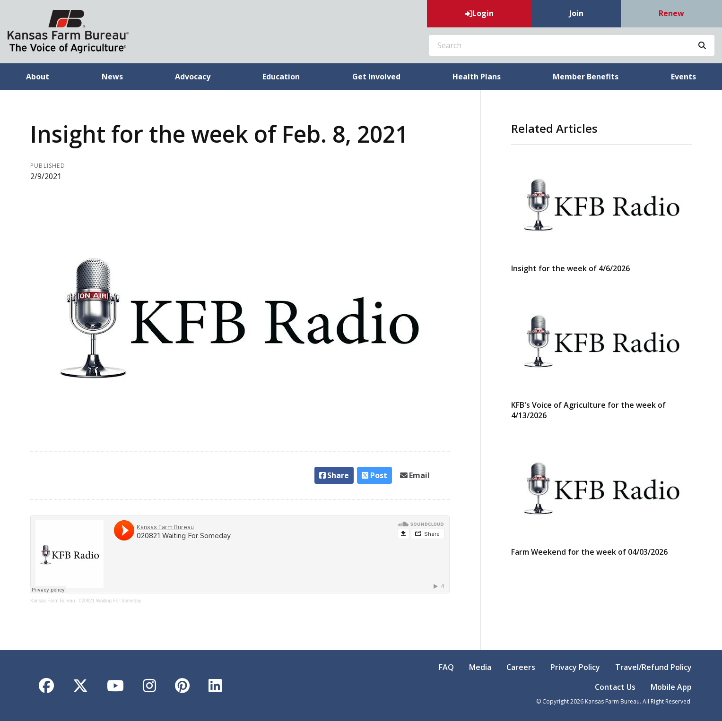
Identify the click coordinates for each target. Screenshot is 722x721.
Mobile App (671, 687)
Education (281, 76)
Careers (520, 667)
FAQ (446, 667)
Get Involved (376, 76)
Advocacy (192, 76)
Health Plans (476, 76)
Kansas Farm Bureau (52, 600)
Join (576, 13)
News (112, 76)
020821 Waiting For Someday (110, 600)
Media (480, 667)
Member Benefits (585, 76)
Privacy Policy (575, 667)
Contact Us (615, 687)
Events (683, 76)
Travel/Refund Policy (653, 667)
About (37, 76)
